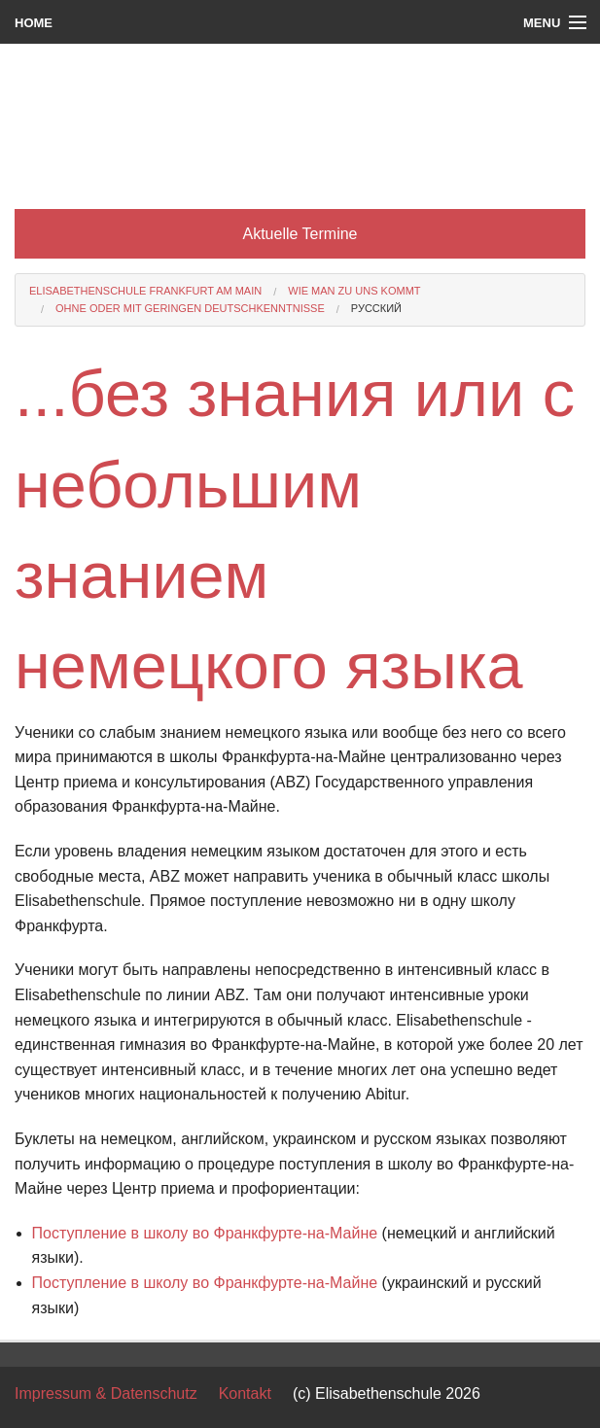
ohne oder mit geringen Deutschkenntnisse (190, 308)
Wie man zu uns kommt (354, 290)
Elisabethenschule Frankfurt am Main (145, 290)
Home (34, 23)
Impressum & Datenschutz (106, 1393)
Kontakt (245, 1393)
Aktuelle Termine (300, 234)
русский (376, 308)
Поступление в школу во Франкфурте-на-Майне (205, 1233)
